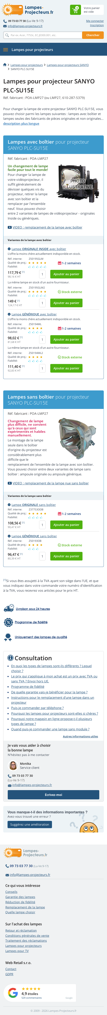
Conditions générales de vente (27, 936)
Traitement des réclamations (26, 940)
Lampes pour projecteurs (27, 65)
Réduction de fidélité (20, 902)
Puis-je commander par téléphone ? (37, 708)
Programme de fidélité (27, 686)
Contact (10, 969)
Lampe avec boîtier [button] (37, 249)
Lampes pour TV (17, 951)
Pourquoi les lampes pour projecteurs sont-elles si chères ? (54, 713)
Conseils (11, 892)
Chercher (92, 35)
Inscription (97, 25)
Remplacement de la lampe (25, 907)
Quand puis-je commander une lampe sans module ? (50, 729)
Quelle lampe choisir (20, 912)
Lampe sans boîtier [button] (32, 505)
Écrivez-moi (53, 795)
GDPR (9, 974)
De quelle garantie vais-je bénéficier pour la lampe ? (49, 692)
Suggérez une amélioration (29, 824)
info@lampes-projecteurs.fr (23, 26)
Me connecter (95, 21)
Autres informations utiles (80, 736)
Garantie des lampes (20, 897)
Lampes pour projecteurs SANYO (68, 65)
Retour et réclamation (21, 930)
